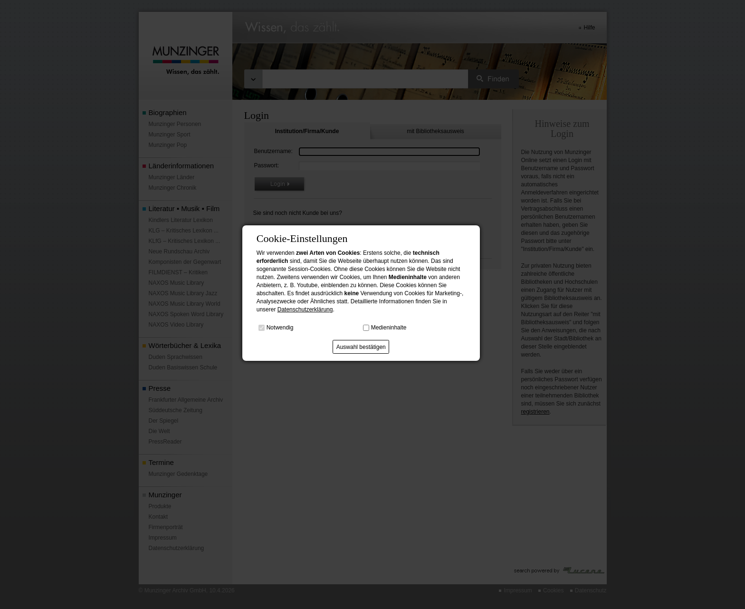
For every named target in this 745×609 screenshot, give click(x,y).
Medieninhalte (389, 327)
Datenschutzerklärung (305, 309)
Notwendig (280, 327)
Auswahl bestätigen (361, 347)
